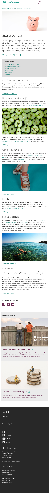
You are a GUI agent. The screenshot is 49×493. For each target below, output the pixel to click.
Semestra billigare (9, 72)
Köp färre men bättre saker (12, 64)
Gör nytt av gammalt (10, 68)
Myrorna (13, 141)
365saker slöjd (23, 159)
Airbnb (43, 220)
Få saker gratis (9, 70)
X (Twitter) (8, 439)
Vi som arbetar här (7, 418)
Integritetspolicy (6, 480)
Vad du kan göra (10, 8)
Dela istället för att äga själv (12, 66)
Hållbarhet (11, 54)
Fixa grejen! (31, 155)
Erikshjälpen (20, 141)
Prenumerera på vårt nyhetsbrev (11, 461)
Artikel (4, 54)
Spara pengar (27, 8)
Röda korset (27, 141)
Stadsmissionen (6, 141)
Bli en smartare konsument (22, 8)
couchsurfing (24, 222)
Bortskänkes (7, 208)
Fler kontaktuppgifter (8, 424)
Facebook (8, 432)
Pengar (18, 54)
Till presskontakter (7, 420)
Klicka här (8, 457)
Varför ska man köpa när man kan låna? (36, 105)
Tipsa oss (5, 416)
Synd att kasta (15, 208)
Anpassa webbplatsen (8, 482)
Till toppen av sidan (8, 93)
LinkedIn (7, 442)
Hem (3, 8)
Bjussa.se (22, 208)
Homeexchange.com (10, 222)
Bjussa (29, 139)
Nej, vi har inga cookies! (8, 478)
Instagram (8, 435)
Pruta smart (8, 74)
